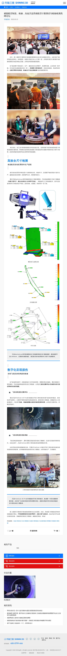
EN (54, 638)
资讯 (11, 7)
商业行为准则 (40, 653)
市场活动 (24, 7)
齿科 (46, 638)
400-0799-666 (16, 643)
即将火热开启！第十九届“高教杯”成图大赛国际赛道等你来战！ (25, 610)
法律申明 (23, 653)
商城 (50, 638)
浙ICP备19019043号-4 (39, 650)
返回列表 (33, 531)
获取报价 (32, 556)
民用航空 (7, 600)
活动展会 (17, 7)
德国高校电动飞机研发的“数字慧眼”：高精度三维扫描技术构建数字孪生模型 (29, 620)
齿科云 (44, 640)
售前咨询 (32, 561)
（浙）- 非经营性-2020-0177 (53, 650)
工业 (42, 638)
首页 (7, 7)
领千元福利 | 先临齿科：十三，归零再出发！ (20, 623)
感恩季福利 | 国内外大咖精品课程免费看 (18, 618)
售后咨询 (32, 566)
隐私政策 (31, 653)
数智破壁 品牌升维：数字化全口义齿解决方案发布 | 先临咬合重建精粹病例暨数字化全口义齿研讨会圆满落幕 (34, 614)
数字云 (58, 638)
